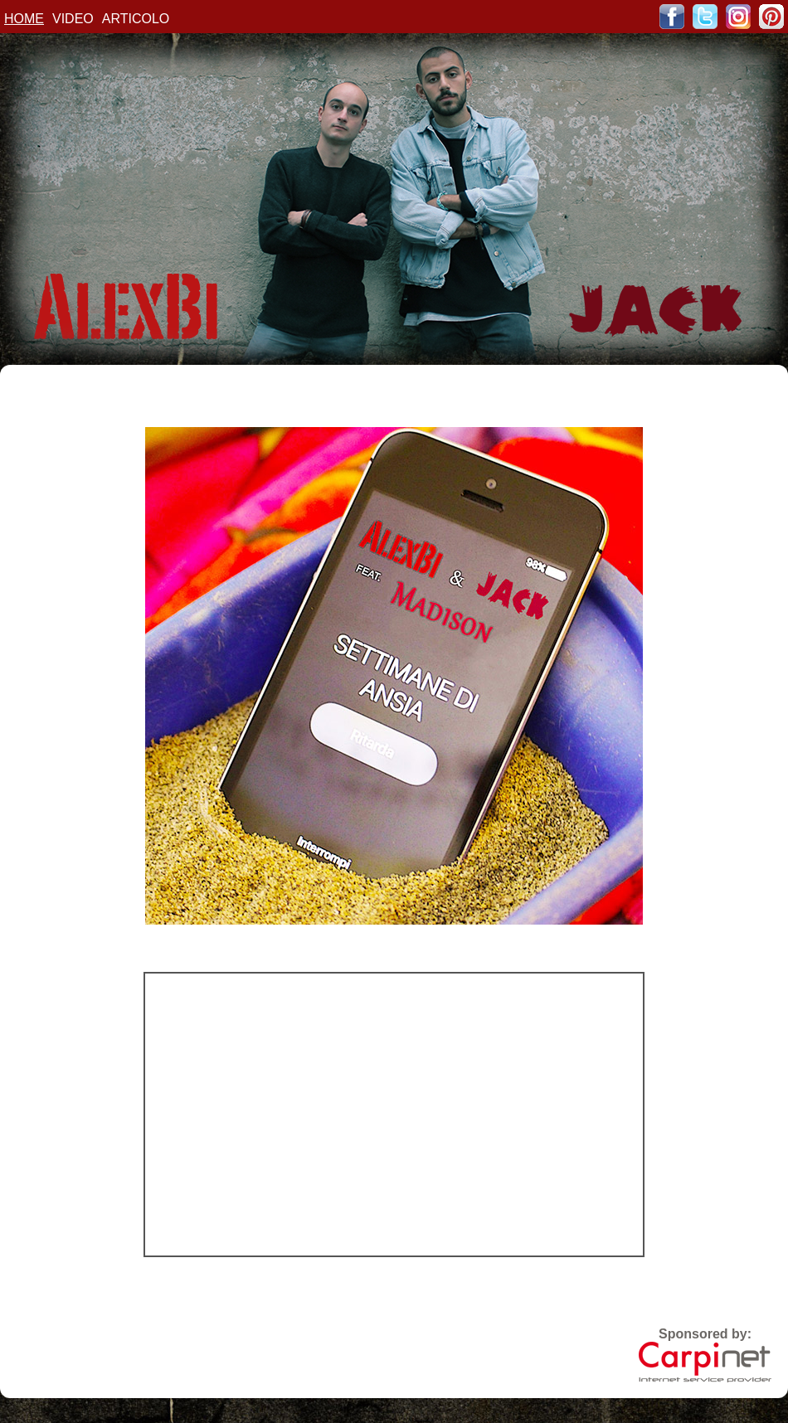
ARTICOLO (136, 19)
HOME (24, 19)
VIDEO (73, 19)
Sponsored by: (705, 1354)
